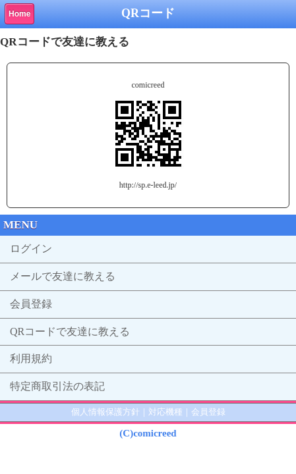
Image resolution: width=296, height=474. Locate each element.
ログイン (31, 248)
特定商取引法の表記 (57, 386)
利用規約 (31, 358)
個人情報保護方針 (105, 412)
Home (19, 13)
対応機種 (165, 412)
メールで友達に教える (62, 276)
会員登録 (31, 303)
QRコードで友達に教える (70, 331)
